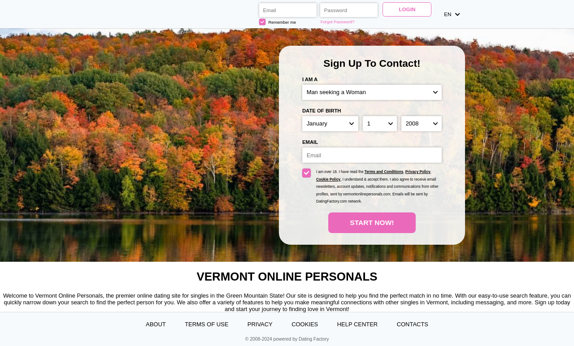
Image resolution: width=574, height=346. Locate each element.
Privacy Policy (417, 172)
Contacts (412, 324)
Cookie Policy (328, 179)
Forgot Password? (338, 22)
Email (310, 142)
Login (407, 9)
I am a (309, 79)
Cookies (304, 324)
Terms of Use (206, 324)
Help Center (357, 324)
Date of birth (321, 110)
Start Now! (372, 222)
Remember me (277, 22)
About (156, 324)
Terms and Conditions (384, 172)
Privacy (260, 324)
